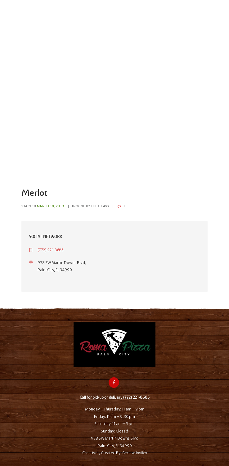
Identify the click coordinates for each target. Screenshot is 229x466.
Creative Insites (134, 453)
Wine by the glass (92, 206)
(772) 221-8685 (51, 250)
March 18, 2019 (50, 206)
